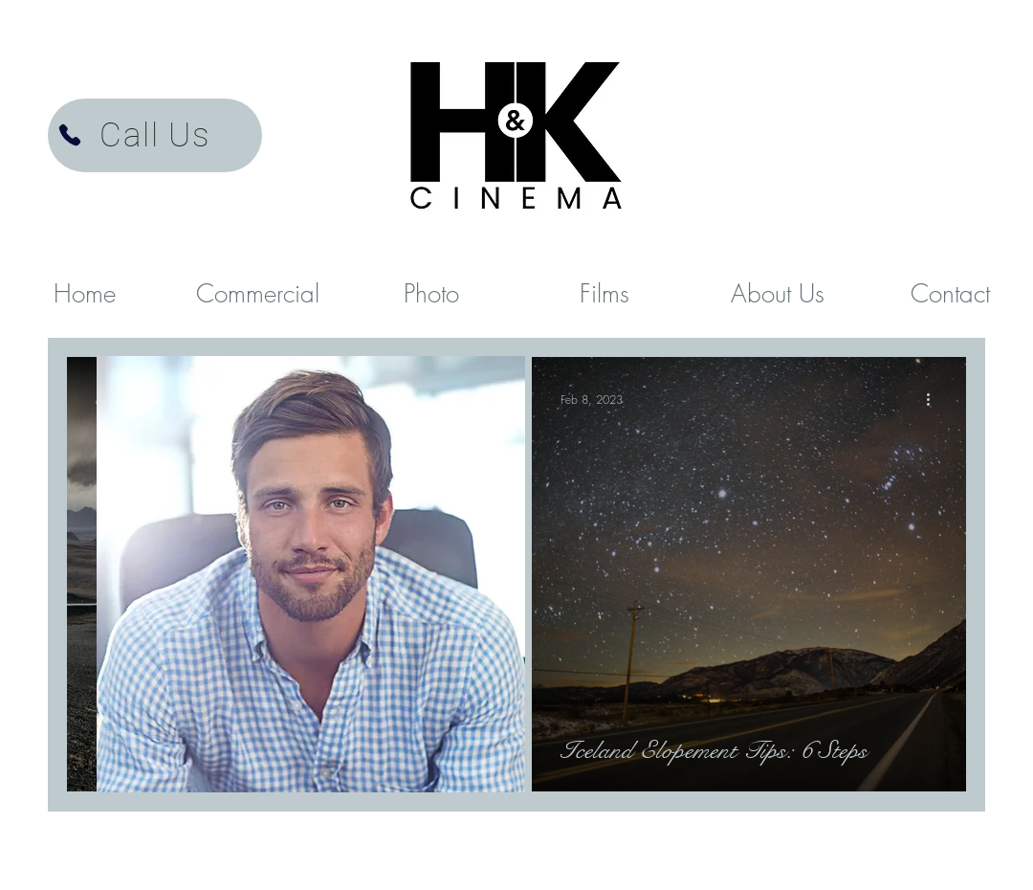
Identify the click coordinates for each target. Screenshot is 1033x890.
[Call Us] (155, 135)
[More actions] (934, 399)
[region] (311, 574)
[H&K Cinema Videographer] (70, 135)
